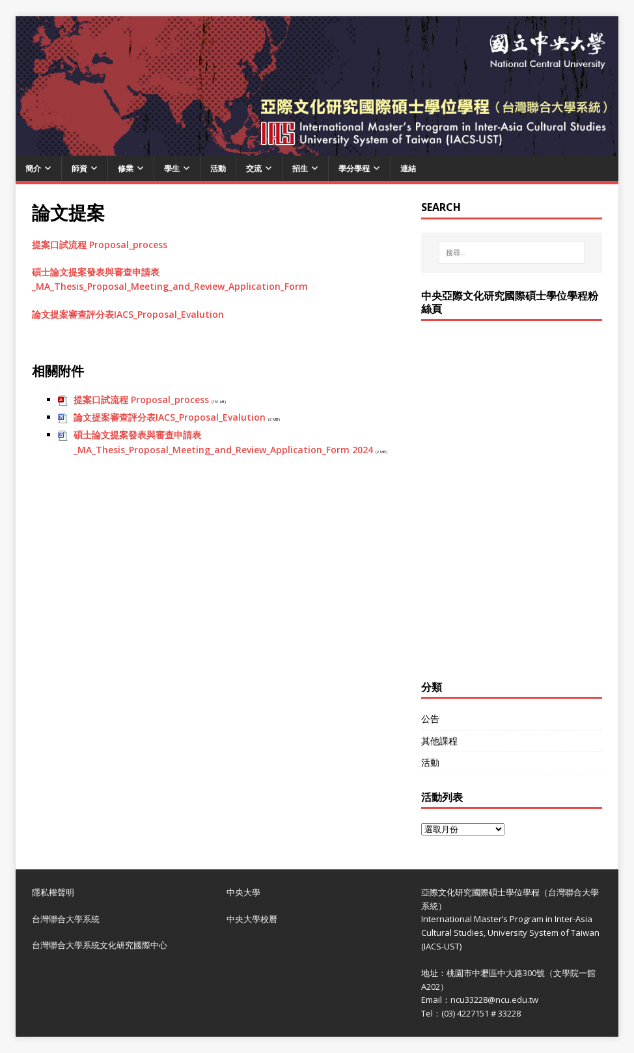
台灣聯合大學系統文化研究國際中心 (99, 945)
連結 (408, 168)
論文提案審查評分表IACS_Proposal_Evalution (128, 314)
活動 (218, 168)
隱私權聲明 (53, 892)
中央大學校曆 (252, 919)
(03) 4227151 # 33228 (481, 1013)
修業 (125, 168)
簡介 (33, 168)
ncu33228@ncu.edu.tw (494, 999)
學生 (172, 168)
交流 (254, 168)
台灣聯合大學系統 (66, 919)
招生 (300, 168)
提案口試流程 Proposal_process (99, 244)
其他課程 (439, 741)
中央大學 (243, 892)
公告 (430, 718)
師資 (79, 168)
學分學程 (354, 168)
